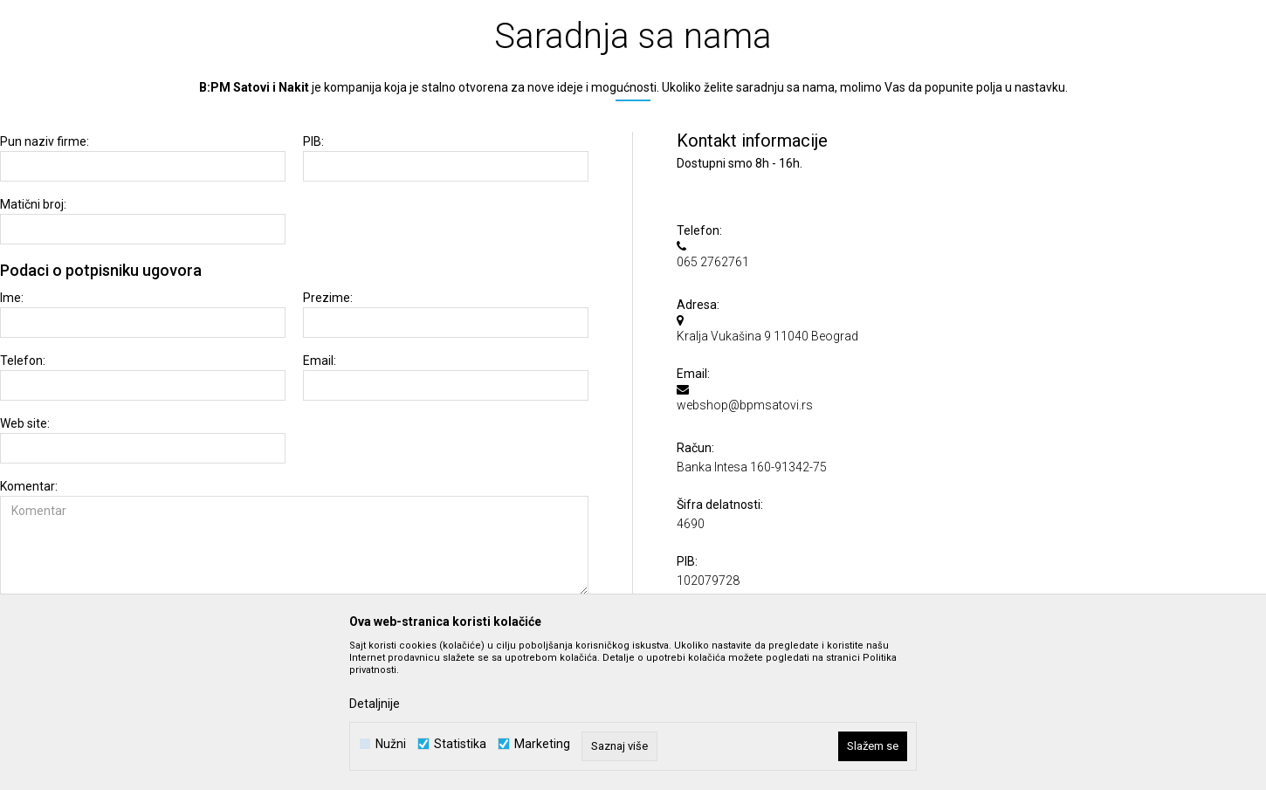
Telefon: (22, 361)
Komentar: (29, 486)
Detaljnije (374, 704)
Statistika (460, 744)
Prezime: (328, 298)
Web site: (25, 423)
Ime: (12, 298)
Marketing (542, 744)
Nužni (390, 744)
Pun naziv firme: (44, 141)
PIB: (313, 141)
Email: (319, 361)
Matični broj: (33, 204)
